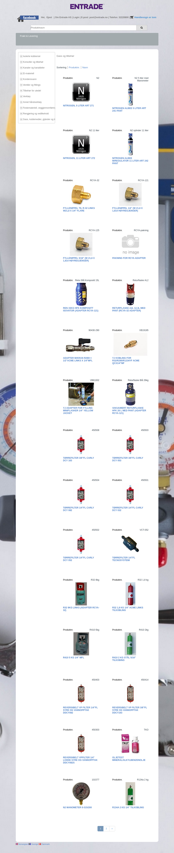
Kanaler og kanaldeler (34, 67)
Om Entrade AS (63, 17)
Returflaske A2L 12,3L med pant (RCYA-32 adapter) (128, 309)
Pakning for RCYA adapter (129, 258)
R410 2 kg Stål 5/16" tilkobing (124, 658)
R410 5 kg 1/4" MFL (73, 657)
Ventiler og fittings (32, 85)
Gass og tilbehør (65, 56)
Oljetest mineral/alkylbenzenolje (129, 758)
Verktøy (27, 96)
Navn (85, 67)
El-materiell (28, 73)
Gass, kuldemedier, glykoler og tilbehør (38, 119)
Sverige (33, 844)
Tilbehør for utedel (32, 90)
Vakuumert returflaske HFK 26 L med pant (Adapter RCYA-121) (129, 410)
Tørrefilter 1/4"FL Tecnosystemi (123, 559)
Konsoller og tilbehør (33, 62)
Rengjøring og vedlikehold (36, 113)
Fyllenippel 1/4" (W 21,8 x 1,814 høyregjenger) (127, 209)
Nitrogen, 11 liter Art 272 (79, 158)
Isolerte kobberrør (32, 56)
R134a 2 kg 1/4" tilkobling (128, 807)
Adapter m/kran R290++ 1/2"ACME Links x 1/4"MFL (78, 359)
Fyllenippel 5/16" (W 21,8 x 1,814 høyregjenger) (79, 259)
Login (76, 17)
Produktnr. (74, 67)
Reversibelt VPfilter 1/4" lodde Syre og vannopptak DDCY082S (80, 760)
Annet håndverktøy (32, 102)
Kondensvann (30, 79)
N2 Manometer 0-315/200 (77, 807)
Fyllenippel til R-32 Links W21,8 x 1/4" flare (79, 209)
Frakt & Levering (29, 36)
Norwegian (22, 844)
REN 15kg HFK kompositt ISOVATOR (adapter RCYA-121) (80, 309)
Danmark (44, 844)
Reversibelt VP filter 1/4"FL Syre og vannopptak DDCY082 (80, 710)
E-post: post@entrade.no (94, 17)
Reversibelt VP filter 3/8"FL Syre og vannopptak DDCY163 (129, 710)
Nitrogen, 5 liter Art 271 (78, 105)
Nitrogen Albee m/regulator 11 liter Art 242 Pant (130, 161)
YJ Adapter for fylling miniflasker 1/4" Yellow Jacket (78, 410)
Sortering (61, 67)
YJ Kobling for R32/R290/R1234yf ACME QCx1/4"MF (125, 361)
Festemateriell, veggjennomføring (38, 108)
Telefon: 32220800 (119, 17)
